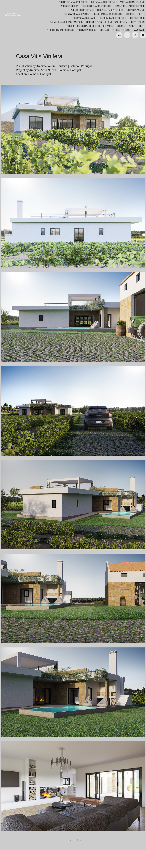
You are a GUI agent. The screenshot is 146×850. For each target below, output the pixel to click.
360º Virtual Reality (116, 22)
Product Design (69, 6)
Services (108, 26)
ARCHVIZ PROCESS (86, 30)
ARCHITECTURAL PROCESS (60, 30)
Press (70, 26)
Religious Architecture (112, 18)
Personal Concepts (88, 26)
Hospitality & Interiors (110, 10)
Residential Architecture (96, 6)
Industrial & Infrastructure (66, 22)
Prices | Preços (121, 30)
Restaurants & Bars (84, 18)
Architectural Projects (73, 2)
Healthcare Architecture (107, 14)
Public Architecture (82, 10)
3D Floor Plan (94, 22)
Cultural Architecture (103, 2)
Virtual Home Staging (132, 2)
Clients (121, 26)
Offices (130, 14)
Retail (141, 14)
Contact (104, 30)
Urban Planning (136, 10)
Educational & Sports (77, 14)
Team (142, 26)
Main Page (139, 30)
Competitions (137, 18)
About (132, 26)
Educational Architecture (129, 6)
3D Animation (138, 22)
